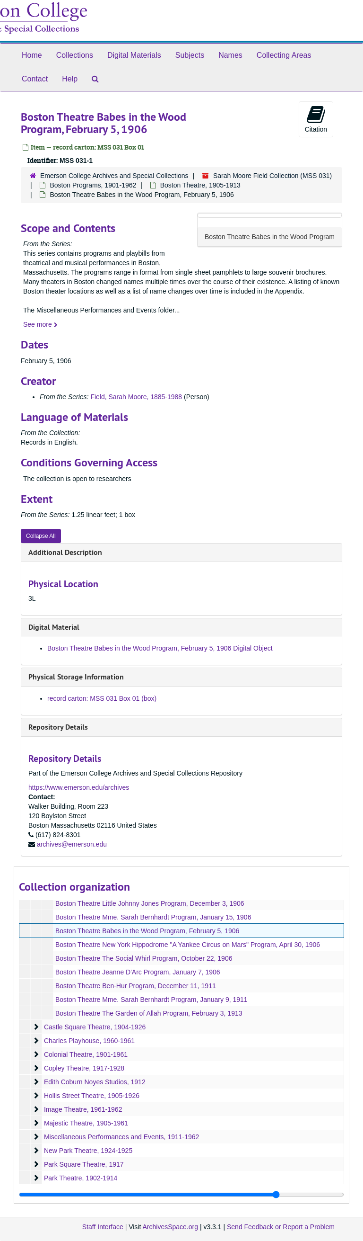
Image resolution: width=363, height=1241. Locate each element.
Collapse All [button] (41, 536)
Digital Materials (134, 55)
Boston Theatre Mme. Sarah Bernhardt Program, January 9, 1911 (151, 999)
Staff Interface (102, 1227)
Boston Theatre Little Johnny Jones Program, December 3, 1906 (149, 903)
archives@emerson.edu (72, 844)
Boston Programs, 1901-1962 (93, 185)
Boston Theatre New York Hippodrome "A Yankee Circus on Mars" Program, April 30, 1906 (187, 944)
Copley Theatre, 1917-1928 (84, 1068)
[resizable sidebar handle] (181, 1194)
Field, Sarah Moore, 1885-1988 (136, 397)
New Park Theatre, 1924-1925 (88, 1150)
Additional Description (65, 552)
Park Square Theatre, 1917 (84, 1164)
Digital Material (53, 627)
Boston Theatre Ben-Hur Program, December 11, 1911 (135, 986)
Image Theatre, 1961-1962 (83, 1109)
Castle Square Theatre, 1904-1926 (95, 1027)
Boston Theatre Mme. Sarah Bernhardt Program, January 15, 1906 (153, 917)
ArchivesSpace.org (170, 1227)
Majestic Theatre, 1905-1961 (86, 1123)
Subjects (189, 55)
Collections (74, 55)
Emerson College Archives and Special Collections (114, 175)
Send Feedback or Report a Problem (281, 1227)
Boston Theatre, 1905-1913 (200, 185)
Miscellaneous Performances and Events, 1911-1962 (121, 1137)
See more (40, 324)
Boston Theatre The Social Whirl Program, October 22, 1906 (144, 958)
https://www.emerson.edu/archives (78, 787)
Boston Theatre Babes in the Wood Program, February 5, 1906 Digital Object (160, 648)
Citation (316, 119)
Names (230, 55)
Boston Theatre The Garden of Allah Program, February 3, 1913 (148, 1013)
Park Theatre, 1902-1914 (80, 1178)
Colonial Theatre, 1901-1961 (86, 1054)
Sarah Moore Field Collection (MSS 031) (272, 175)
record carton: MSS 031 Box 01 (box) (101, 698)
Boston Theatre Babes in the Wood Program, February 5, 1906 (147, 931)
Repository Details (58, 727)
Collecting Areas (284, 55)
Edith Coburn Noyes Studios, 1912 (95, 1082)
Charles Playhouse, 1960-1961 (89, 1041)
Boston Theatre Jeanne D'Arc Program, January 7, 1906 (137, 972)
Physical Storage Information (76, 677)
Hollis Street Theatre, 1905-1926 (91, 1095)
